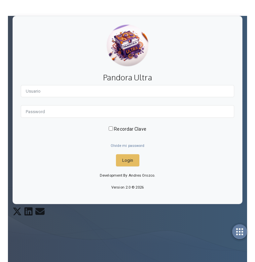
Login (127, 160)
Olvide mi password (128, 146)
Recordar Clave (127, 129)
